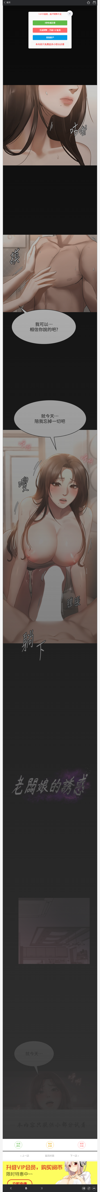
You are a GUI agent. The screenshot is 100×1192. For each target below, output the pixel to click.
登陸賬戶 (50, 37)
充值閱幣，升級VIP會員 (50, 30)
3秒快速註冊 (50, 23)
